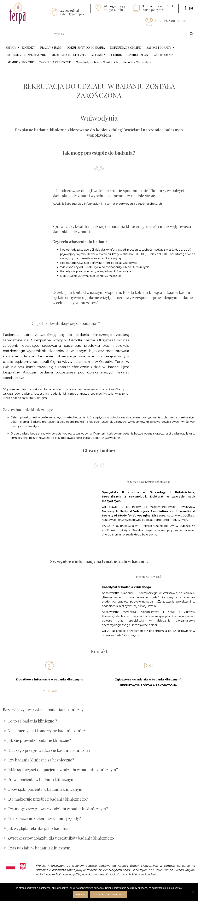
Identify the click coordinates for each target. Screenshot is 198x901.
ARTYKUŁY (98, 55)
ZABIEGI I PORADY (158, 47)
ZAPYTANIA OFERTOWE (55, 62)
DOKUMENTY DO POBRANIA (86, 47)
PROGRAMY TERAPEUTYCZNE (26, 55)
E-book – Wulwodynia (137, 62)
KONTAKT (28, 47)
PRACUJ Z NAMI (50, 47)
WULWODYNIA (163, 55)
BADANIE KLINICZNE (20, 62)
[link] (170, 870)
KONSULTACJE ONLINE (125, 47)
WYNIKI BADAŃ (137, 55)
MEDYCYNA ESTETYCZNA (68, 55)
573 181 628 (49, 691)
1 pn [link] (170, 870)
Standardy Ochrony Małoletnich (97, 62)
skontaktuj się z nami (71, 231)
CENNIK (116, 55)
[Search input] (120, 34)
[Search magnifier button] (191, 34)
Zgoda (80, 894)
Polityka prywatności (108, 894)
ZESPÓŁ (11, 47)
